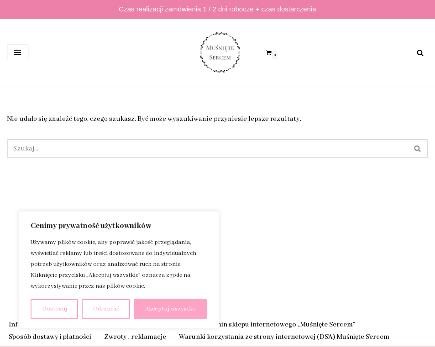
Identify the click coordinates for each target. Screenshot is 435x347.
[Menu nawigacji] (17, 52)
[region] (118, 270)
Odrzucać (106, 309)
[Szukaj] (420, 52)
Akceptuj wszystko (170, 309)
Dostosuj (54, 309)
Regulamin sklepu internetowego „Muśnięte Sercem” (274, 325)
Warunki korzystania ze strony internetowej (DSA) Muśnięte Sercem (284, 337)
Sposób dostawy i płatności (50, 337)
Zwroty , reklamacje (135, 337)
